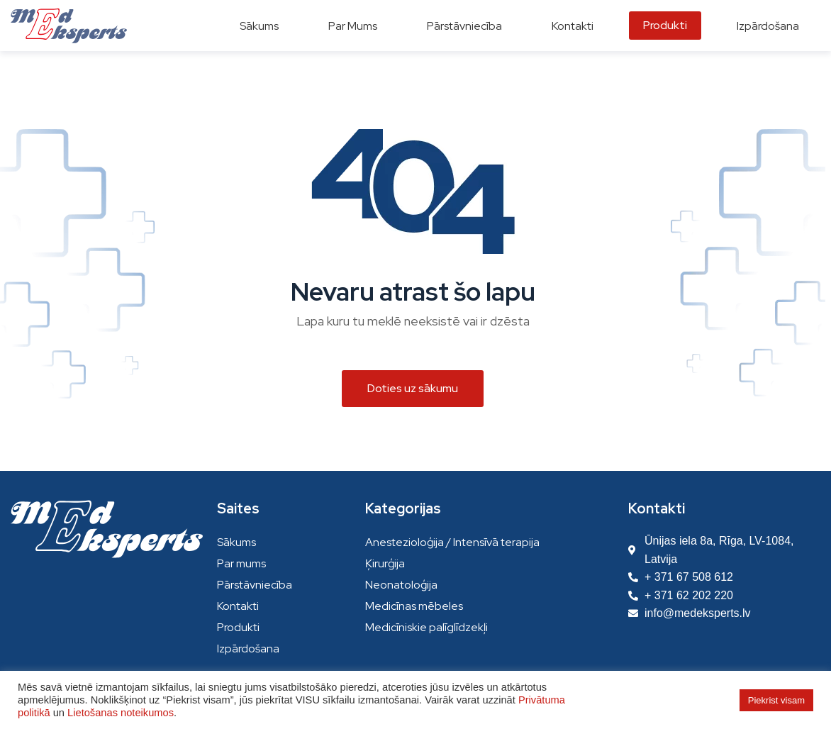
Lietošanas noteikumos (120, 712)
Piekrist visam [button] (776, 700)
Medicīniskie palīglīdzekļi (426, 627)
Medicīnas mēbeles (414, 606)
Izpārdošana (248, 648)
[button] (413, 388)
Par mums (241, 563)
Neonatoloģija (401, 584)
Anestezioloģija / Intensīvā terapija (452, 542)
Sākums (236, 542)
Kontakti (238, 606)
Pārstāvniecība (254, 584)
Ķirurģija (385, 563)
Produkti (238, 627)
